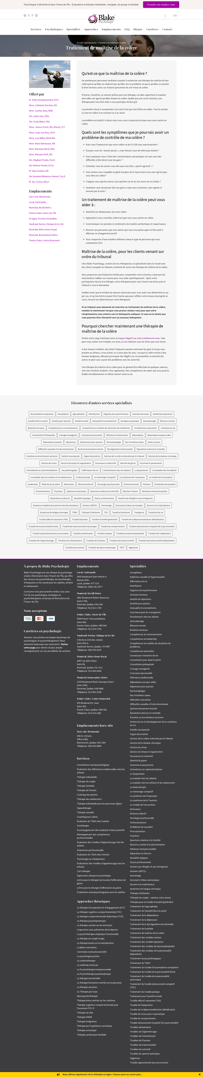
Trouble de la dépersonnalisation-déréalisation (142, 519)
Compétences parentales (145, 428)
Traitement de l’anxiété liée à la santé (148, 910)
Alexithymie (94, 414)
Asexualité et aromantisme (104, 421)
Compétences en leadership (143, 638)
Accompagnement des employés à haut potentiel (100, 830)
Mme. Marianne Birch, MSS (42, 148)
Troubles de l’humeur (140, 1040)
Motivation (69, 484)
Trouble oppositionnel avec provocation (50, 533)
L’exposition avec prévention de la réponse (97, 929)
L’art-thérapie (83, 871)
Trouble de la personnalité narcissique (79, 526)
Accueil (80, 42)
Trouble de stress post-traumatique (147, 1013)
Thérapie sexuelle (85, 812)
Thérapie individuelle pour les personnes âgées (99, 803)
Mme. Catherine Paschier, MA (43, 105)
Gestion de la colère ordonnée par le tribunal (124, 456)
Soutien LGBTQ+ (90, 505)
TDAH (74, 512)
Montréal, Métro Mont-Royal (43, 229)
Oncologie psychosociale (108, 484)
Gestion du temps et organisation (76, 463)
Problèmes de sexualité (164, 484)
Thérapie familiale (85, 785)
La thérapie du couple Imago (90, 938)
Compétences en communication (63, 428)
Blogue (137, 29)
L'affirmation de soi (89, 470)
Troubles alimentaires (83, 533)
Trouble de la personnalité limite (43, 526)
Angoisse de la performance (116, 414)
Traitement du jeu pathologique (145, 958)
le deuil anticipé (83, 477)
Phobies (146, 484)
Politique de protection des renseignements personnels (161, 1073)
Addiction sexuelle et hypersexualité (147, 576)
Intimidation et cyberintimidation (42, 470)
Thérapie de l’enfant (86, 790)
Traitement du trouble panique (145, 991)
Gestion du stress (49, 463)
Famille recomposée (70, 456)
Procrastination (43, 491)
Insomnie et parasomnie (151, 463)
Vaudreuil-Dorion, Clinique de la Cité (46, 224)
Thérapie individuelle (87, 776)
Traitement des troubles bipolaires (146, 941)
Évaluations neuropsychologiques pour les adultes (101, 892)
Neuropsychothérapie (87, 996)
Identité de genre (128, 463)
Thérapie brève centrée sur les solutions (96, 1000)
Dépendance (137, 435)
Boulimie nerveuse (36, 428)
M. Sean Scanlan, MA (39, 170)
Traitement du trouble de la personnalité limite (152, 971)
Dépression (71, 442)
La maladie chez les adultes (164, 470)
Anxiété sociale (81, 421)
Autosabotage (149, 421)
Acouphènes (63, 414)
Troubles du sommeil (74, 547)
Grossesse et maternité (105, 463)
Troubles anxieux (104, 533)
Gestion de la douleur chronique (162, 456)
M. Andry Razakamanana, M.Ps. (44, 99)
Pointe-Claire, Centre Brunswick (44, 240)
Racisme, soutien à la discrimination (147, 844)
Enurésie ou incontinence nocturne (42, 456)
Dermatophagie (114, 442)
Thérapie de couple (86, 781)
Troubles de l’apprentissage (143, 1031)
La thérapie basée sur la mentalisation (95, 942)
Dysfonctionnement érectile (90, 449)
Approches (91, 29)
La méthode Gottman (87, 965)
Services (36, 29)
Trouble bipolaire (80, 519)
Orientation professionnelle (90, 850)
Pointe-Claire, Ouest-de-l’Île (42, 213)
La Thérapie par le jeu (87, 991)
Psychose (58, 491)
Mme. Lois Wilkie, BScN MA (42, 138)
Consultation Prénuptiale (43, 435)
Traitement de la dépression (143, 919)
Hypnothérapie (84, 807)
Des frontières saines (134, 442)
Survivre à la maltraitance (158, 505)
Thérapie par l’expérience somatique (94, 1025)
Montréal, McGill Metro (40, 207)
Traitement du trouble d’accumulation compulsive (154, 967)
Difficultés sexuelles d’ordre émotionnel (56, 449)
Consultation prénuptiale (142, 664)
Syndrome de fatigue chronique (54, 512)
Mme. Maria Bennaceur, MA (42, 143)
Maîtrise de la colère (51, 484)
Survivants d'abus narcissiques (129, 505)
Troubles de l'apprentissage (41, 540)
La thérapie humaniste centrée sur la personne (99, 982)
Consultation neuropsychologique (93, 764)
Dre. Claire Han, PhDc (39, 116)
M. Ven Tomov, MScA (39, 181)
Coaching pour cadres (87, 816)
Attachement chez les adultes (144, 616)
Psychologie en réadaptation (91, 858)
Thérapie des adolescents (89, 799)
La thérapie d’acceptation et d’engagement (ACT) (101, 907)
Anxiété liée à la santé (38, 421)
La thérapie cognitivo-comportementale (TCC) (99, 911)
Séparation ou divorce (60, 498)
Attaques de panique (130, 421)
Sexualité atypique (82, 498)
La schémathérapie (86, 960)
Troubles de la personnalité (121, 540)
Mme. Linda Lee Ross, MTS (42, 132)
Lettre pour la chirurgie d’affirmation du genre (99, 887)
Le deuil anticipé (138, 787)
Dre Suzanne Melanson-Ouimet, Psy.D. (47, 176)
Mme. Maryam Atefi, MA (40, 154)
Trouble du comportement (113, 526)
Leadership (33, 484)
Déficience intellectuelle (117, 435)
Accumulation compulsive (42, 414)
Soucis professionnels (104, 498)
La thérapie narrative (87, 987)
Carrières (152, 29)
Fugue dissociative (92, 456)
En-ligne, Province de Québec (43, 218)
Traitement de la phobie (141, 928)
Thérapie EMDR (84, 1017)
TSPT (122, 547)
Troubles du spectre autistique (102, 547)
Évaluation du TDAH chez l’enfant (93, 854)
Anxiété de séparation (162, 414)
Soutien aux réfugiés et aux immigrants (135, 498)
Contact (167, 29)
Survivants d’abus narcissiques (144, 879)
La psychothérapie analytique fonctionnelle (97, 934)
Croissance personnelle (91, 435)
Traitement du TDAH (140, 962)
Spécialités (73, 29)
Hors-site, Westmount (39, 196)
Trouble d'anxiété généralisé (104, 519)
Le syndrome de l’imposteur (143, 795)
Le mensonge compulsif (105, 477)
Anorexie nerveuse (141, 414)
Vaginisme (133, 547)
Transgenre (139, 512)
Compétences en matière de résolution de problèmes (106, 428)
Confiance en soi (168, 428)
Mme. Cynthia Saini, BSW (41, 110)
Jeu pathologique (69, 470)
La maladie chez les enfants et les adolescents (51, 477)
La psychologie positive (88, 956)
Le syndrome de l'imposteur (132, 477)
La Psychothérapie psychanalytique (94, 973)
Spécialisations (90, 42)
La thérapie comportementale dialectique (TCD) (100, 916)
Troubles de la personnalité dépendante (156, 540)
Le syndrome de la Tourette (143, 800)
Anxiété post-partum (61, 421)
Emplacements (111, 29)
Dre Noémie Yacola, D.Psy (41, 165)
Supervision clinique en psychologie (94, 875)
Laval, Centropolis (37, 202)
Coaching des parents (87, 794)
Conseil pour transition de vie (144, 655)
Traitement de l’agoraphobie (144, 906)
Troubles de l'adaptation (159, 533)
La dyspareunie (141, 470)
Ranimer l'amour (130, 491)
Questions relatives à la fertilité (104, 491)
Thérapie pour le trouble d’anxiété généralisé (151, 902)
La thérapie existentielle (88, 978)
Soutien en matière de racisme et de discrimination (55, 505)
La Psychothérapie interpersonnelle (94, 969)
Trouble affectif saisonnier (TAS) (53, 519)
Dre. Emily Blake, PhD (39, 121)
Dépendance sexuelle (52, 442)
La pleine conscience (87, 947)
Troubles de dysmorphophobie (130, 533)
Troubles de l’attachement (143, 1035)
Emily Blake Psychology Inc (37, 1073)
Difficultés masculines (140, 699)
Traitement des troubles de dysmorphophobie (152, 946)
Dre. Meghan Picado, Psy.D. (42, 159)
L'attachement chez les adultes (116, 470)
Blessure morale (167, 421)
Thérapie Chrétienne (90, 512)
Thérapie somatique (86, 1030)
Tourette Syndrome (121, 512)
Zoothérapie (83, 825)
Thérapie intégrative (87, 1021)
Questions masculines (76, 491)
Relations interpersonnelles (154, 491)
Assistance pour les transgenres (145, 612)
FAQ (127, 29)
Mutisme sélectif (85, 484)
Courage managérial (68, 435)
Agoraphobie (79, 414)
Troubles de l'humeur (95, 540)
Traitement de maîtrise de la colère (147, 932)
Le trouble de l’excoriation (142, 804)
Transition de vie (155, 512)
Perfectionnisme (131, 484)
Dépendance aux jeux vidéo (159, 435)
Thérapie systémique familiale (91, 1034)
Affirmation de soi (138, 581)
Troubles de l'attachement (70, 540)
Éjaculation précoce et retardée (151, 449)
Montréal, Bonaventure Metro (43, 234)
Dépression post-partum (91, 442)
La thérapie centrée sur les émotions (94, 925)
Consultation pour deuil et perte (145, 659)
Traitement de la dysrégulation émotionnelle (151, 924)
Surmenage (107, 505)
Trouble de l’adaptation (141, 1004)
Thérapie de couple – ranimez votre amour (150, 897)
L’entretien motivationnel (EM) (92, 951)
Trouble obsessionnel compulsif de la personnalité (152, 526)
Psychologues (54, 29)
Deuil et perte (154, 442)
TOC (106, 512)
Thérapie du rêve (85, 1012)
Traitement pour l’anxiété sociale (146, 996)
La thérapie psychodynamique (91, 920)
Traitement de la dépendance (144, 915)
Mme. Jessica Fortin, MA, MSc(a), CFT (47, 127)
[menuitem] (175, 15)
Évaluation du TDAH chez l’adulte (93, 821)
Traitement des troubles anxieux (145, 937)
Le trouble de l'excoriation (161, 477)
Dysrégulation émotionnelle (120, 449)
